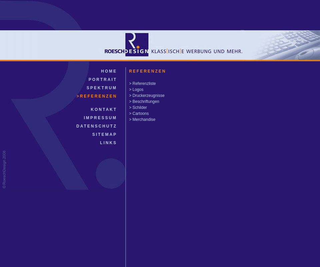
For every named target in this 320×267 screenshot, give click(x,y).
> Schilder (138, 107)
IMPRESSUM (100, 118)
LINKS (108, 142)
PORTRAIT (103, 79)
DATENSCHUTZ (96, 126)
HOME (109, 71)
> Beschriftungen (144, 101)
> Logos (136, 89)
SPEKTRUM (102, 88)
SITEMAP (104, 134)
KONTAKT (104, 109)
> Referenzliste (142, 83)
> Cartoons (139, 113)
